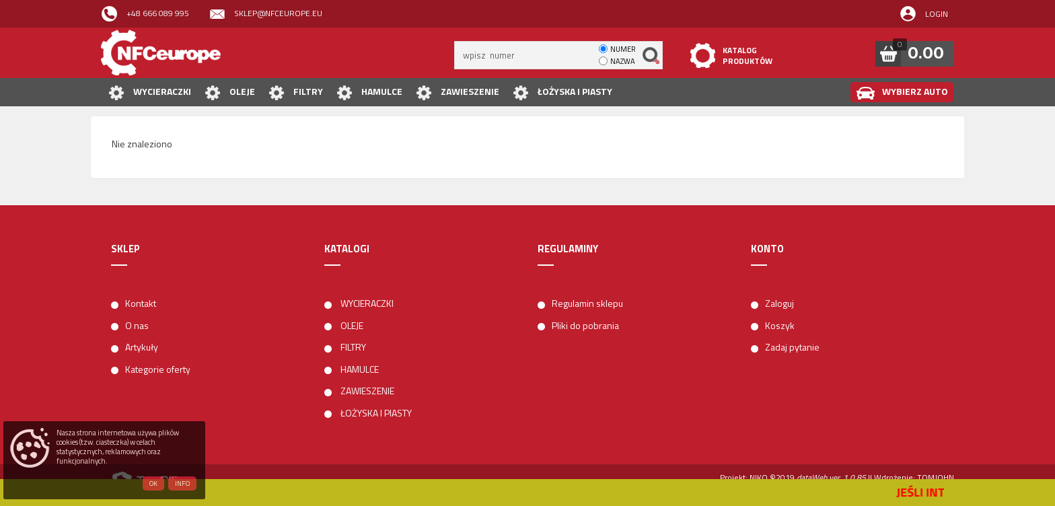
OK (153, 483)
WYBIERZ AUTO (902, 92)
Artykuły (141, 347)
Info (182, 483)
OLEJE (230, 92)
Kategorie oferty (157, 369)
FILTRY (295, 92)
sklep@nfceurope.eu (265, 14)
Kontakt (140, 303)
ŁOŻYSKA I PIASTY (562, 92)
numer (623, 49)
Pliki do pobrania (585, 325)
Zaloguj (779, 303)
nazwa (622, 61)
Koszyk (780, 325)
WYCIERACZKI (149, 92)
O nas (137, 325)
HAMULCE (369, 92)
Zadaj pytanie (792, 347)
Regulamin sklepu (587, 303)
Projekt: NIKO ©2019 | (795, 477)
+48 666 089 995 (145, 14)
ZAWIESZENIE (457, 92)
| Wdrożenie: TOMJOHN (912, 477)
